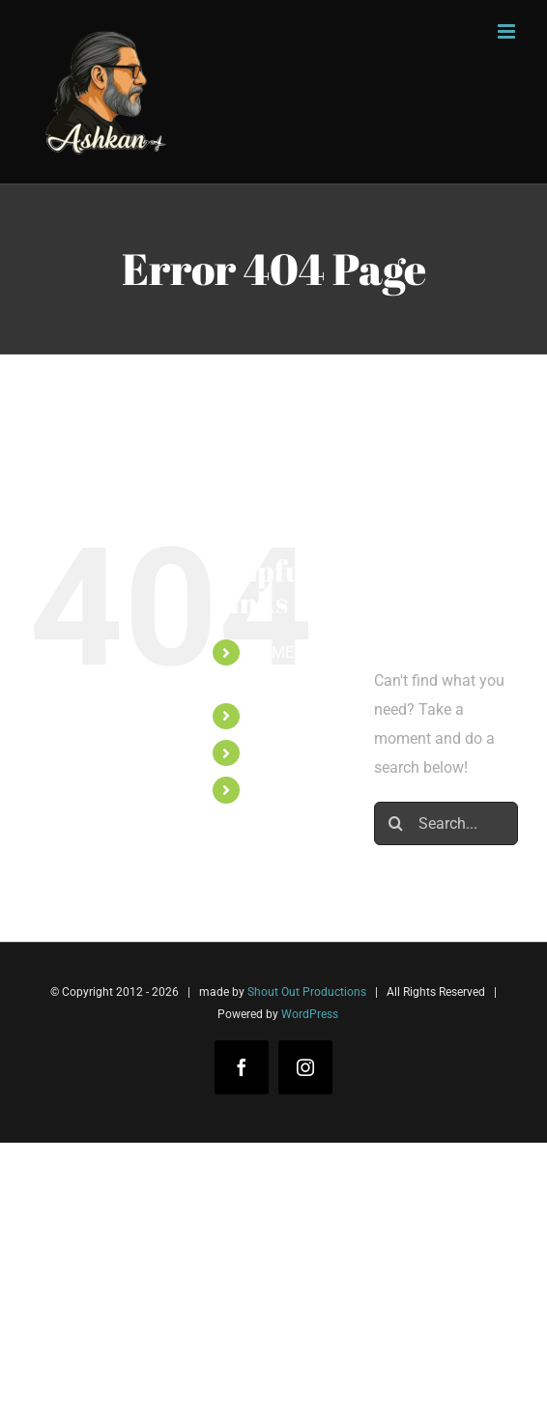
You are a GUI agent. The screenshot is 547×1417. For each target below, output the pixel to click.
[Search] (395, 823)
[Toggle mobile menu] (508, 31)
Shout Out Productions (306, 992)
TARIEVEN (285, 716)
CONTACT (284, 789)
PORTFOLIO (290, 753)
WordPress (309, 1014)
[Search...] (446, 823)
